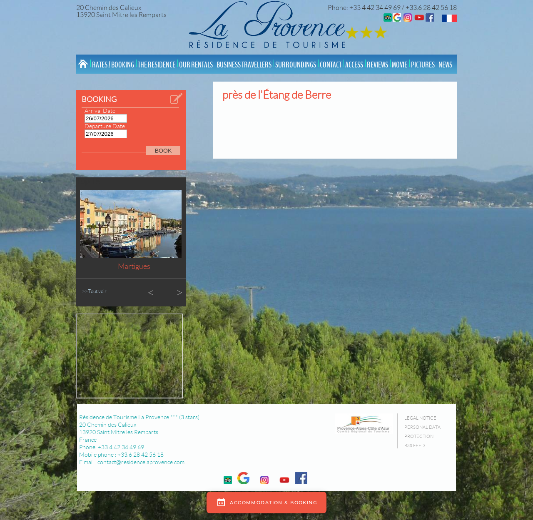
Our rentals (196, 65)
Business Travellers (244, 65)
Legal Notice (420, 418)
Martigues (134, 266)
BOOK (163, 150)
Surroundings (295, 65)
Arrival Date (100, 110)
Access (354, 65)
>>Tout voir (94, 291)
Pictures (423, 65)
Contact (330, 65)
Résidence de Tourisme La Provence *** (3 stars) (139, 417)
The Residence (156, 65)
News (445, 65)
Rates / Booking (113, 65)
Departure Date (105, 126)
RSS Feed (414, 445)
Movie (399, 65)
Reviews (377, 65)
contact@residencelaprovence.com (140, 462)
